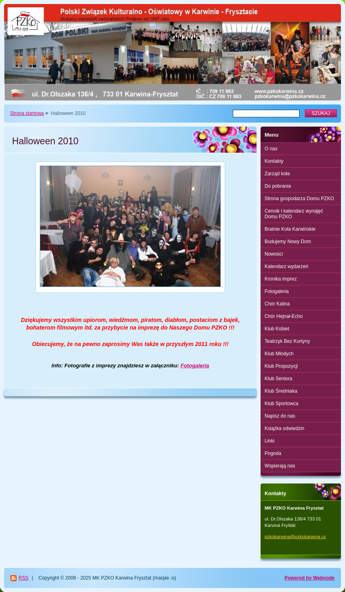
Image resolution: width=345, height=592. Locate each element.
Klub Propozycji (281, 366)
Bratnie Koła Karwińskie (290, 229)
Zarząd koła (277, 173)
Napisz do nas (280, 416)
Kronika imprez (281, 279)
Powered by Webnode (310, 578)
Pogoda (273, 453)
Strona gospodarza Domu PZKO (299, 198)
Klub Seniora (278, 378)
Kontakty (274, 161)
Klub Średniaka (281, 391)
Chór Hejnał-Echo (284, 316)
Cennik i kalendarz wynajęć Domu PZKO (294, 213)
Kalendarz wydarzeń (286, 266)
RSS (23, 578)
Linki (270, 441)
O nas (271, 149)
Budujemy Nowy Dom (288, 241)
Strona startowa (27, 113)
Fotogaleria (195, 366)
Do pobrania (278, 186)
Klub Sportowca (281, 403)
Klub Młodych (279, 353)
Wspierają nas (280, 466)
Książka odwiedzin (284, 428)
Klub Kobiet (277, 329)
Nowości (274, 254)
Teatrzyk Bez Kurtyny (287, 341)
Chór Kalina (277, 304)
